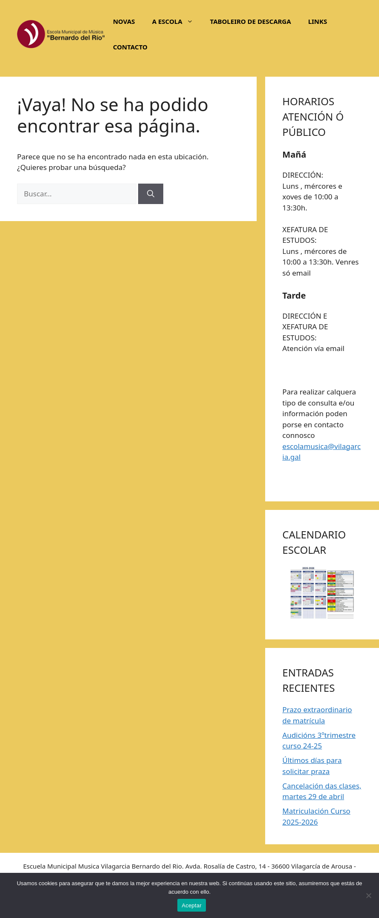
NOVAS (124, 21)
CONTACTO (130, 47)
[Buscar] (150, 194)
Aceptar (192, 905)
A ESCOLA (177, 21)
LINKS (317, 21)
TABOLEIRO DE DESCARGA (250, 21)
